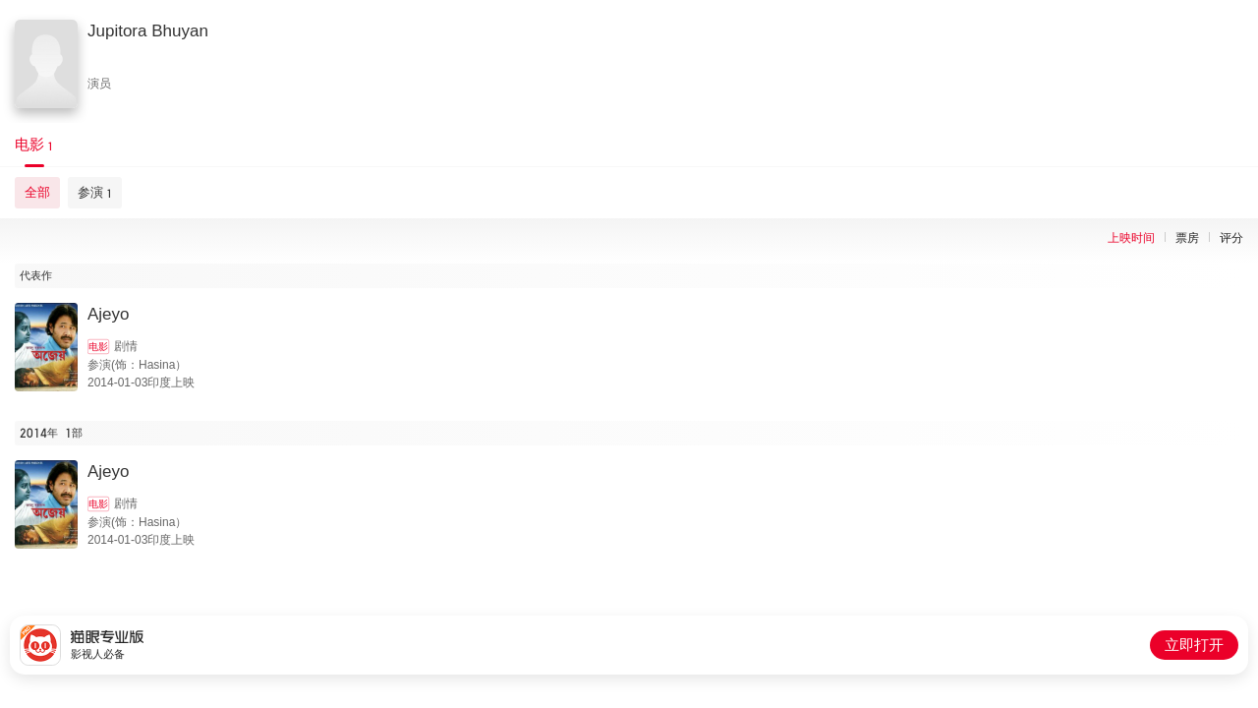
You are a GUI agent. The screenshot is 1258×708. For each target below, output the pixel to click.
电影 (98, 346)
